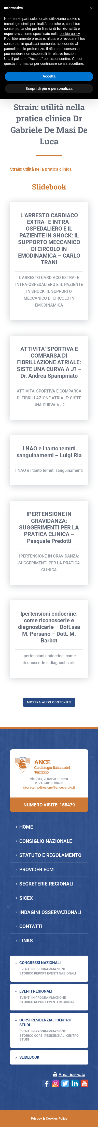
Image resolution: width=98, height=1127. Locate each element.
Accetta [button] (49, 76)
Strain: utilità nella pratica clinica (41, 214)
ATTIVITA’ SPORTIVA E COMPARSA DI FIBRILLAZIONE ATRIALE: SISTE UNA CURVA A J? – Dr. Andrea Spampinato (49, 407)
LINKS (26, 941)
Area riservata (72, 1074)
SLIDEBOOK (29, 1057)
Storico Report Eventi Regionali (48, 1002)
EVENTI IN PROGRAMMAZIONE (43, 969)
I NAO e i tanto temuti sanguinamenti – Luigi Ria (49, 496)
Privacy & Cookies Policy (49, 1118)
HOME (26, 827)
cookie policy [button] (70, 34)
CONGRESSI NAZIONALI (40, 962)
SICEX (26, 898)
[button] (91, 8)
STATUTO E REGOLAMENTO (50, 855)
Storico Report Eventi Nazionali (48, 973)
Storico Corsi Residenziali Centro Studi (49, 1037)
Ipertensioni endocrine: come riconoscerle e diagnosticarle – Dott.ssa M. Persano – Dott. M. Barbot (49, 672)
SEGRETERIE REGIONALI (46, 884)
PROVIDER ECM (36, 869)
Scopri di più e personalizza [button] (48, 88)
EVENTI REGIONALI (35, 991)
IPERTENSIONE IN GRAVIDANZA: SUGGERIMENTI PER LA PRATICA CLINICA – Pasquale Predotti (49, 572)
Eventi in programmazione (43, 1031)
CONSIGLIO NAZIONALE (45, 841)
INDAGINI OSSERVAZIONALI (50, 912)
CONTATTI (31, 926)
